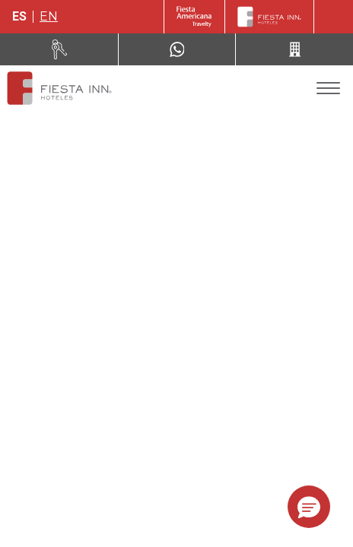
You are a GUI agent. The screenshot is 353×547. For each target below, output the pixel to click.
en (49, 16)
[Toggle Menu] (328, 88)
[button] (309, 506)
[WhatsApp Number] (177, 49)
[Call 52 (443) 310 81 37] (294, 49)
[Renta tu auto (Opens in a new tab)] (59, 49)
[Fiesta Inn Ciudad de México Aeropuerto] (59, 88)
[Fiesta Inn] (269, 16)
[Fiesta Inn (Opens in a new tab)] (194, 16)
